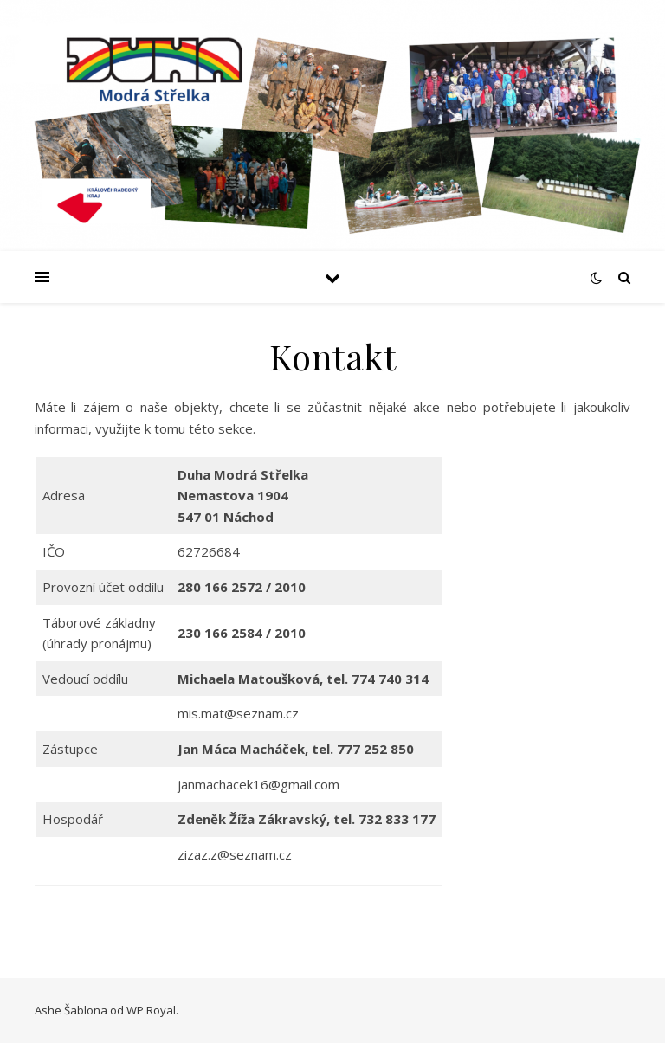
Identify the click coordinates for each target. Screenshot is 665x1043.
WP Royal (151, 1010)
